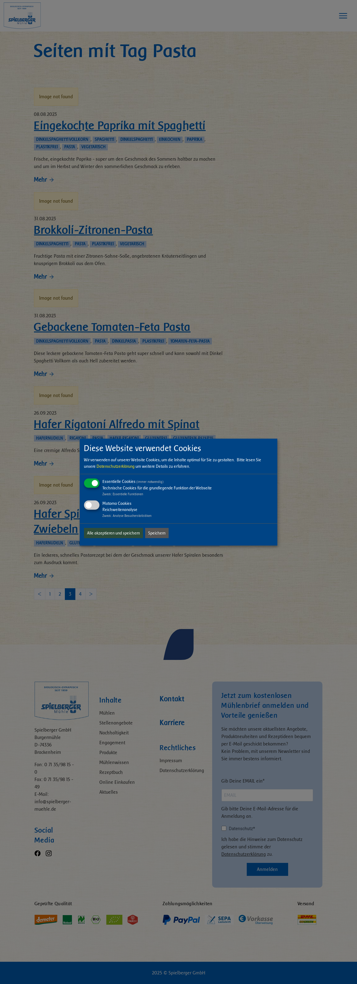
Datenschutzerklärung (116, 466)
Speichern (157, 533)
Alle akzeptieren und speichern (113, 533)
